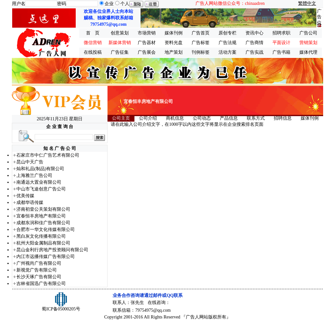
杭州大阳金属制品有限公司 (43, 243)
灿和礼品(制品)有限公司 (40, 168)
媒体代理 (308, 52)
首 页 (92, 33)
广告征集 (120, 52)
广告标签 (201, 42)
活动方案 (227, 52)
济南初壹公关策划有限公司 (43, 209)
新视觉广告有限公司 (36, 270)
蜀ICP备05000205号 (61, 309)
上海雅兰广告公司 (34, 175)
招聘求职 (281, 33)
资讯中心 (254, 33)
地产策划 (174, 52)
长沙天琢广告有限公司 (38, 276)
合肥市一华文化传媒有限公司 (45, 229)
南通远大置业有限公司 (38, 182)
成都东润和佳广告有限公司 (43, 222)
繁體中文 (307, 3)
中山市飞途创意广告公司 (41, 189)
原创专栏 (227, 33)
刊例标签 (201, 52)
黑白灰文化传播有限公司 (41, 236)
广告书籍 (281, 52)
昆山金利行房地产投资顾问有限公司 (52, 249)
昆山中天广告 (29, 162)
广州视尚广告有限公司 (38, 263)
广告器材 (147, 42)
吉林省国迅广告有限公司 (41, 283)
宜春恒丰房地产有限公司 (41, 216)
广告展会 (147, 52)
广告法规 (227, 42)
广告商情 (254, 42)
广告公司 (308, 33)
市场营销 (147, 33)
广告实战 (254, 52)
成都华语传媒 (29, 202)
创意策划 (120, 33)
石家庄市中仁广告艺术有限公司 (47, 155)
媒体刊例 (174, 33)
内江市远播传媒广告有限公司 (45, 256)
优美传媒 (25, 195)
